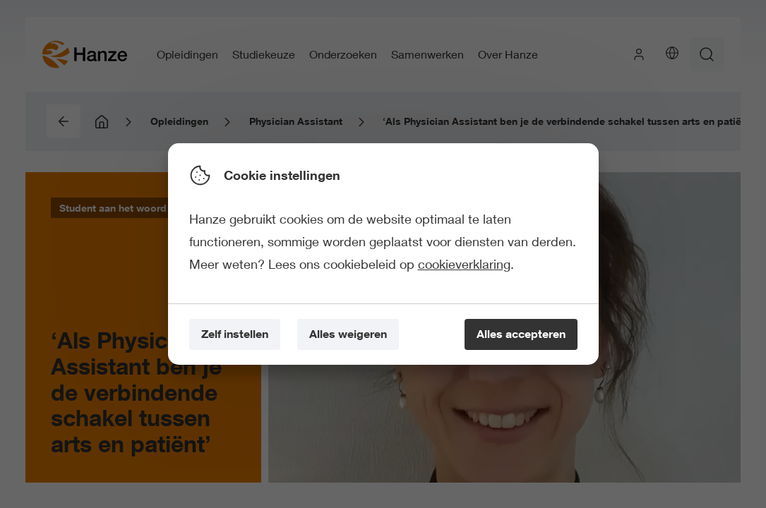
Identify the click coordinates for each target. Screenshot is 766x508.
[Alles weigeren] (348, 335)
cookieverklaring (464, 264)
